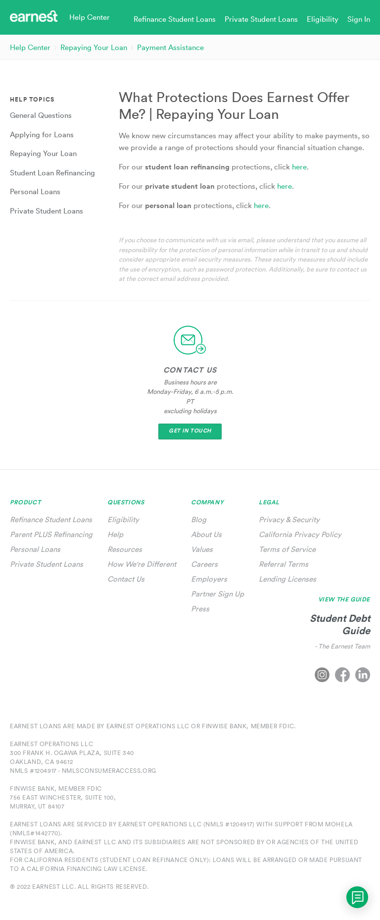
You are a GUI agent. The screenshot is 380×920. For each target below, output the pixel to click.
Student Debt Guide (340, 624)
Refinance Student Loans (51, 519)
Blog (198, 519)
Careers (204, 564)
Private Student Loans (46, 564)
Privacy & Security (289, 519)
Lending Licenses (287, 579)
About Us (206, 534)
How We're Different (141, 564)
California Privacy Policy (300, 534)
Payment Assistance (170, 47)
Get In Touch (190, 431)
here (299, 166)
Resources (124, 549)
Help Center (30, 47)
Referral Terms (283, 564)
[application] (357, 897)
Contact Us (125, 579)
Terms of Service (287, 549)
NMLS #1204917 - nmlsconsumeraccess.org (83, 770)
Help (115, 534)
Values (202, 549)
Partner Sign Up (217, 593)
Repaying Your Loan (93, 47)
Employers (209, 579)
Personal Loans (35, 549)
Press (200, 608)
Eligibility (123, 519)
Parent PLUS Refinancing (51, 534)
